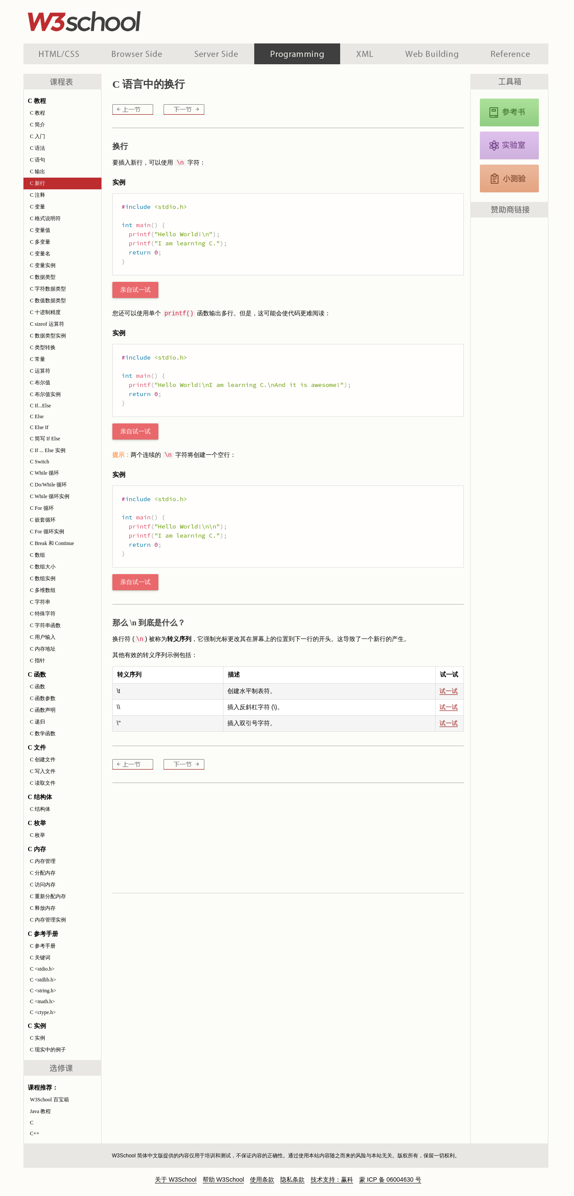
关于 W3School (176, 1179)
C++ (34, 1133)
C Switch (39, 462)
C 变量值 (40, 230)
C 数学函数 (43, 733)
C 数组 (37, 555)
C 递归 (37, 722)
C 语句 (37, 160)
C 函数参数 (43, 698)
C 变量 (37, 207)
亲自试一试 (135, 290)
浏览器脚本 (136, 53)
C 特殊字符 (43, 614)
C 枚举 (37, 835)
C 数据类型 (43, 277)
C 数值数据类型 (48, 300)
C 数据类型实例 (48, 336)
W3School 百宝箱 (49, 1100)
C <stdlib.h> (43, 980)
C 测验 (509, 178)
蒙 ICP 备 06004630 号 (390, 1179)
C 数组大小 (43, 567)
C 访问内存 (43, 885)
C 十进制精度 (45, 312)
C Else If (39, 427)
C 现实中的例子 (48, 1050)
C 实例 (37, 1038)
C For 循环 (42, 508)
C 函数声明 (43, 710)
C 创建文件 (43, 760)
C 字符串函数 (45, 625)
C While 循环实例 (49, 496)
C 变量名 (40, 254)
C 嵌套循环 (43, 520)
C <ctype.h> (43, 1012)
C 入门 (37, 136)
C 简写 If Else (45, 439)
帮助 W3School (223, 1179)
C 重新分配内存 (48, 896)
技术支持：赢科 (332, 1179)
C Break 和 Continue (52, 543)
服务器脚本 (216, 53)
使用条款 (262, 1179)
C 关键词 (40, 958)
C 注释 (37, 195)
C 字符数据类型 (48, 289)
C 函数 (37, 687)
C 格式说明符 (45, 218)
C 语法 (37, 148)
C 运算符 (40, 371)
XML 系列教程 (364, 53)
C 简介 (37, 125)
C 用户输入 (43, 637)
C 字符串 (40, 602)
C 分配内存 (43, 873)
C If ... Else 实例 (48, 450)
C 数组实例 (43, 578)
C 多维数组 (43, 590)
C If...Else (40, 406)
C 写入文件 (43, 771)
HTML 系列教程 (59, 53)
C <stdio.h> (42, 969)
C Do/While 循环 (48, 485)
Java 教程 (40, 1111)
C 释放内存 (43, 908)
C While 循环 (44, 473)
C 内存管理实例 (48, 920)
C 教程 (37, 113)
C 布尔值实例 (45, 394)
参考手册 (511, 53)
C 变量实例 (43, 265)
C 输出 (37, 171)
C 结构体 (40, 809)
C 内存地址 (43, 649)
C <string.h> (43, 991)
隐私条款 (292, 1179)
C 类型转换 (43, 347)
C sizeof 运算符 (47, 324)
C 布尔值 (40, 383)
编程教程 (297, 53)
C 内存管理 (43, 861)
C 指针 (37, 660)
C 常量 (37, 359)
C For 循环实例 (47, 532)
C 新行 (37, 183)
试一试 (449, 690)
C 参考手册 (43, 946)
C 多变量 (40, 242)
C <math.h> (42, 1001)
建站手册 (432, 53)
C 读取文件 (43, 783)
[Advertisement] (343, 19)
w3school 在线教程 (104, 19)
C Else (37, 416)
